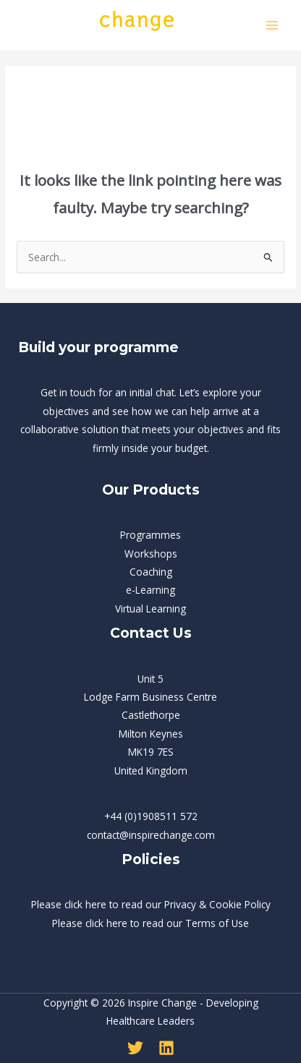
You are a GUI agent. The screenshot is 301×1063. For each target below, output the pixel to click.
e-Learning (150, 590)
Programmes (150, 535)
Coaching (151, 572)
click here (85, 904)
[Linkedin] (166, 1048)
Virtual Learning (150, 608)
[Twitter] (135, 1048)
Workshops (150, 553)
